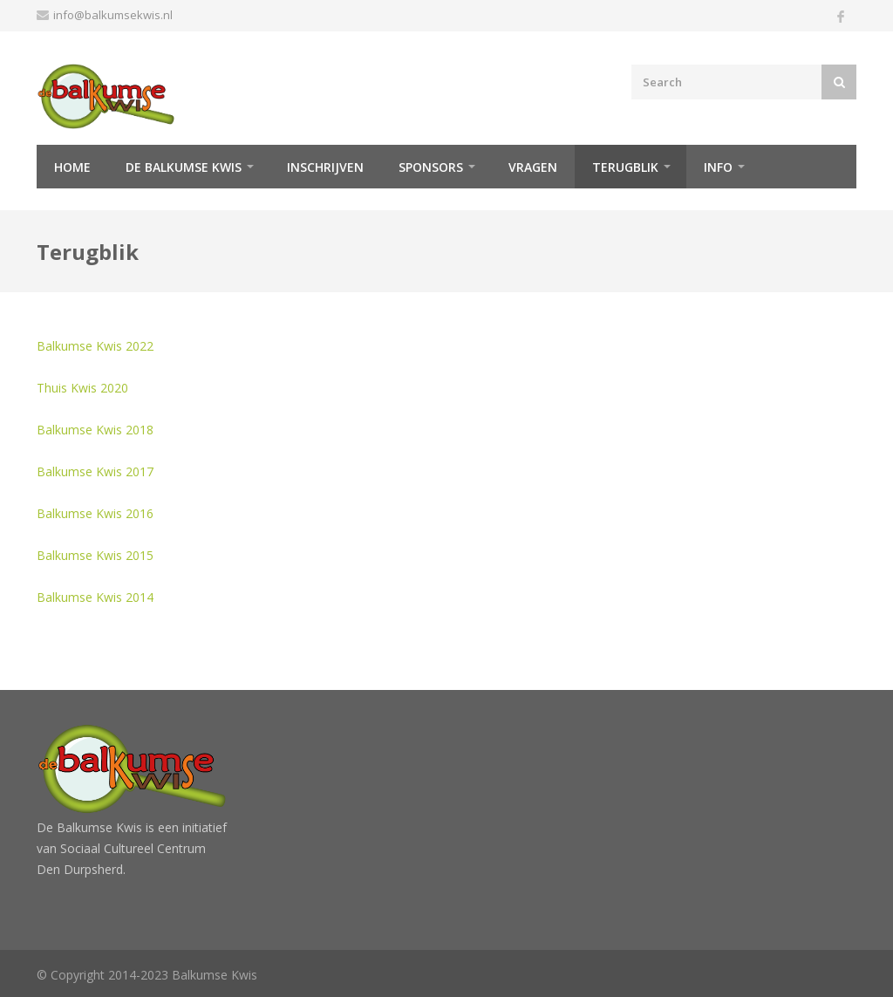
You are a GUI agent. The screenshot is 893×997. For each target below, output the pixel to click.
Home (72, 167)
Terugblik (625, 167)
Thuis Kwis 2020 (82, 387)
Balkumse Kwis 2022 (95, 346)
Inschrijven (325, 167)
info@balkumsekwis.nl (113, 15)
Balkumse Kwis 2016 (95, 513)
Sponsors (431, 167)
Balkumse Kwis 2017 (95, 471)
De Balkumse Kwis (184, 167)
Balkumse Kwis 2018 (95, 429)
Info (718, 167)
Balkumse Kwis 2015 (95, 555)
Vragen (532, 167)
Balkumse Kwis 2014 (95, 597)
